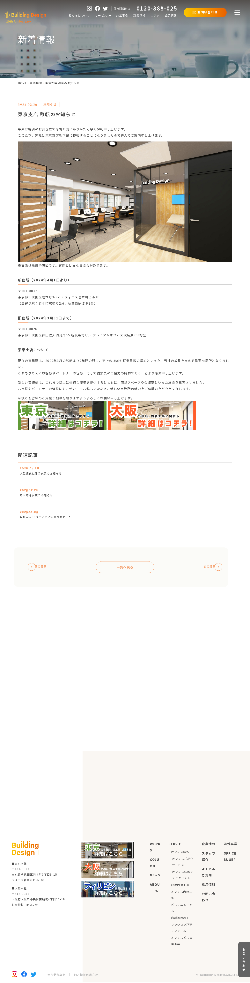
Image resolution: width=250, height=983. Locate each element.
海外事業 (230, 844)
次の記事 (210, 567)
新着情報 (36, 83)
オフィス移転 (180, 852)
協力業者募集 (56, 975)
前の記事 (40, 567)
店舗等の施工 (180, 918)
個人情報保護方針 (86, 975)
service (176, 844)
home (22, 83)
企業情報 (208, 844)
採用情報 (208, 885)
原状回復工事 (180, 885)
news (155, 875)
